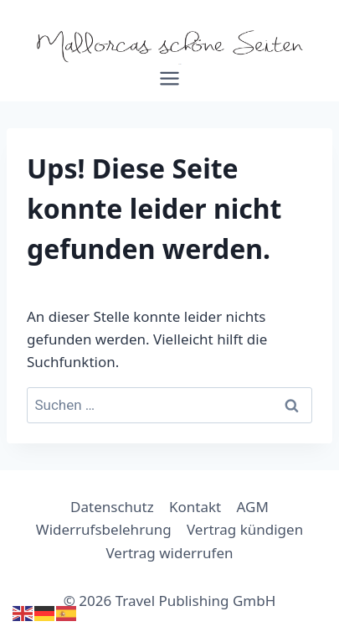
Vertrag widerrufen (170, 552)
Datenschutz (112, 506)
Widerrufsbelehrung (104, 529)
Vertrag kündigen (245, 529)
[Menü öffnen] (170, 84)
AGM (253, 506)
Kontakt (195, 506)
